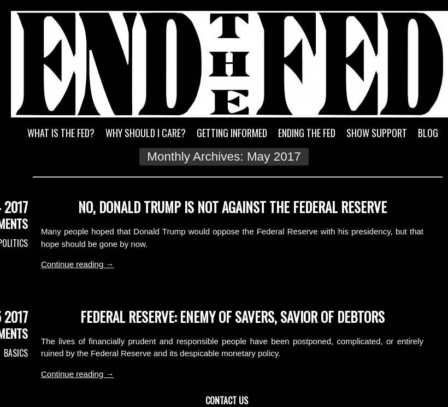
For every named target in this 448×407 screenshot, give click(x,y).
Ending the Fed (306, 133)
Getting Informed (232, 133)
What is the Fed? (61, 133)
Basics (16, 352)
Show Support (376, 133)
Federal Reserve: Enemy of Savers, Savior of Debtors (232, 316)
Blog (428, 133)
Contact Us (226, 400)
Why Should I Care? (145, 133)
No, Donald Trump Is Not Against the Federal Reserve (232, 207)
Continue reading (77, 264)
